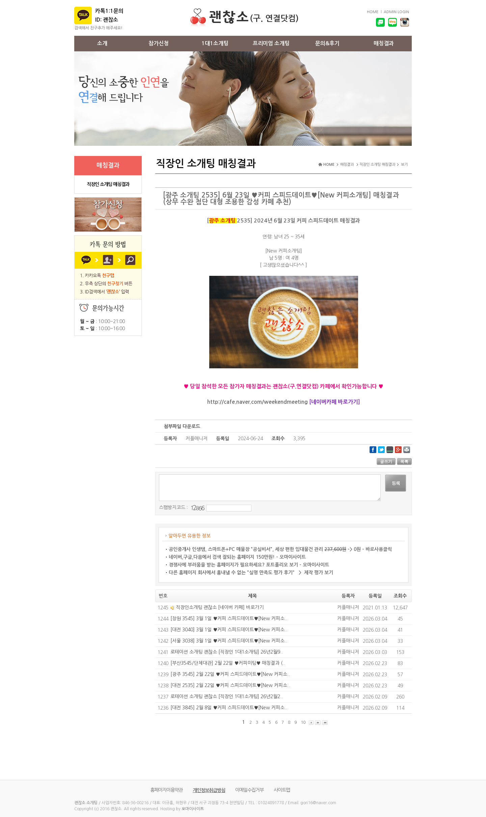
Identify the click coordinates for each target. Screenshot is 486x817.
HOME (372, 12)
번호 (163, 596)
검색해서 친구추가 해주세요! (98, 28)
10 (303, 722)
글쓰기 (386, 461)
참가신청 (158, 43)
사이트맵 (282, 790)
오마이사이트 (193, 809)
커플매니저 (348, 607)
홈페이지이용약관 (166, 790)
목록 (404, 461)
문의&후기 (327, 43)
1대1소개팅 (214, 43)
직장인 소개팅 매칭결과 (108, 184)
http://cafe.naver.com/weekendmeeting (257, 401)
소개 (102, 43)
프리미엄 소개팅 (271, 43)
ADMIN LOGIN (396, 12)
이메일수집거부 (249, 790)
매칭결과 (384, 43)
